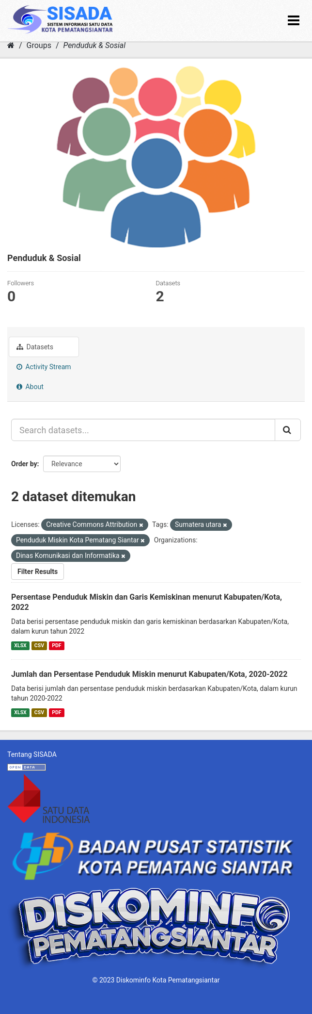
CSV (39, 645)
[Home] (11, 45)
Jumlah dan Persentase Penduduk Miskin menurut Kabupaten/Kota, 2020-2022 (149, 674)
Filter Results (37, 571)
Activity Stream (43, 367)
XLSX (20, 645)
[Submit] (288, 430)
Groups (39, 45)
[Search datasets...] (143, 430)
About (30, 387)
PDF (56, 645)
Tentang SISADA (32, 754)
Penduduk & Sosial (94, 45)
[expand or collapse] (293, 21)
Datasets (34, 347)
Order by (24, 464)
